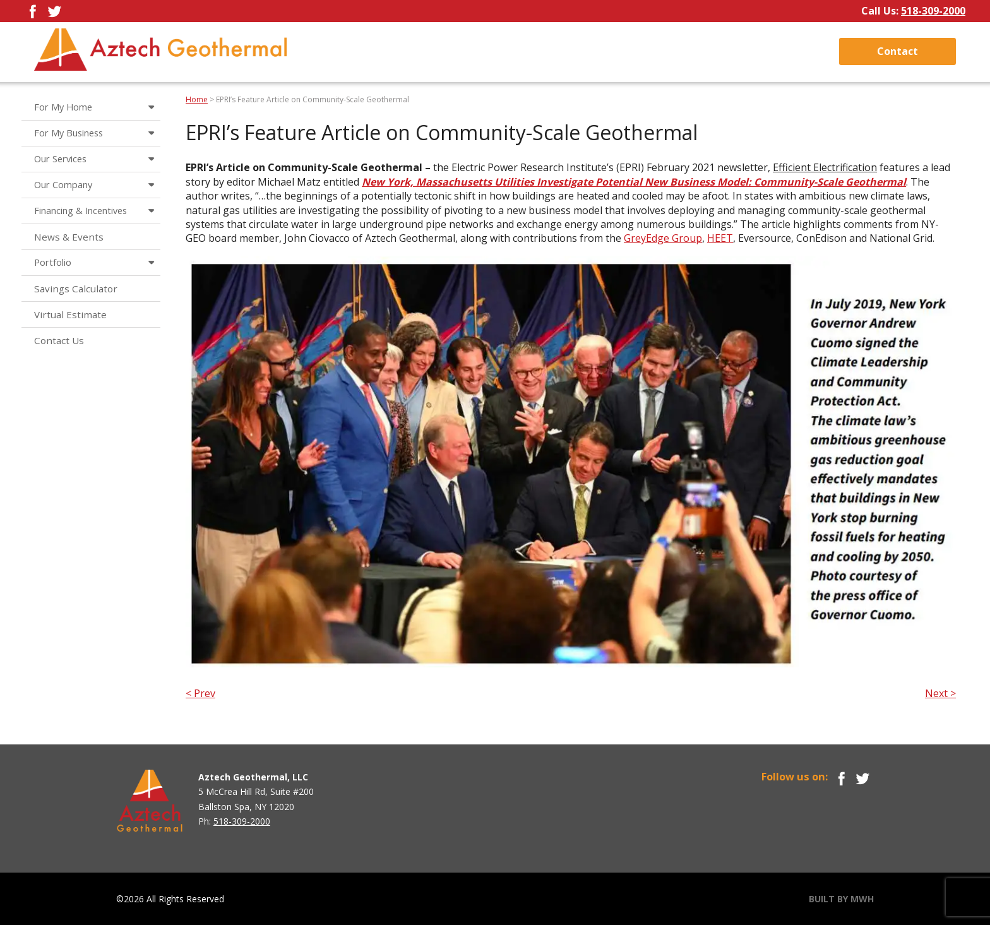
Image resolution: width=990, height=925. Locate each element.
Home (197, 99)
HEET (720, 238)
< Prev (200, 693)
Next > (940, 693)
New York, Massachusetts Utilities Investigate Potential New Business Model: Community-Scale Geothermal (634, 182)
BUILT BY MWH (841, 899)
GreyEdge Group (663, 238)
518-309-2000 (933, 11)
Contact (897, 51)
